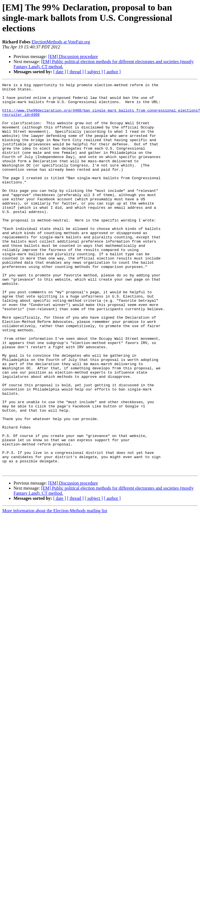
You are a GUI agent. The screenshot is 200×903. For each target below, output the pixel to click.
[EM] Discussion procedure (73, 56)
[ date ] (59, 71)
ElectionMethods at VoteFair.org (61, 41)
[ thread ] (75, 71)
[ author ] (112, 71)
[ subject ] (94, 71)
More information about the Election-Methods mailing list (54, 588)
